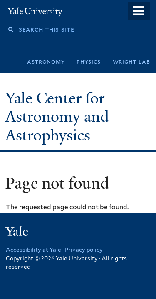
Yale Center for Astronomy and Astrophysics (57, 116)
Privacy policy (84, 249)
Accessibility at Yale (33, 249)
